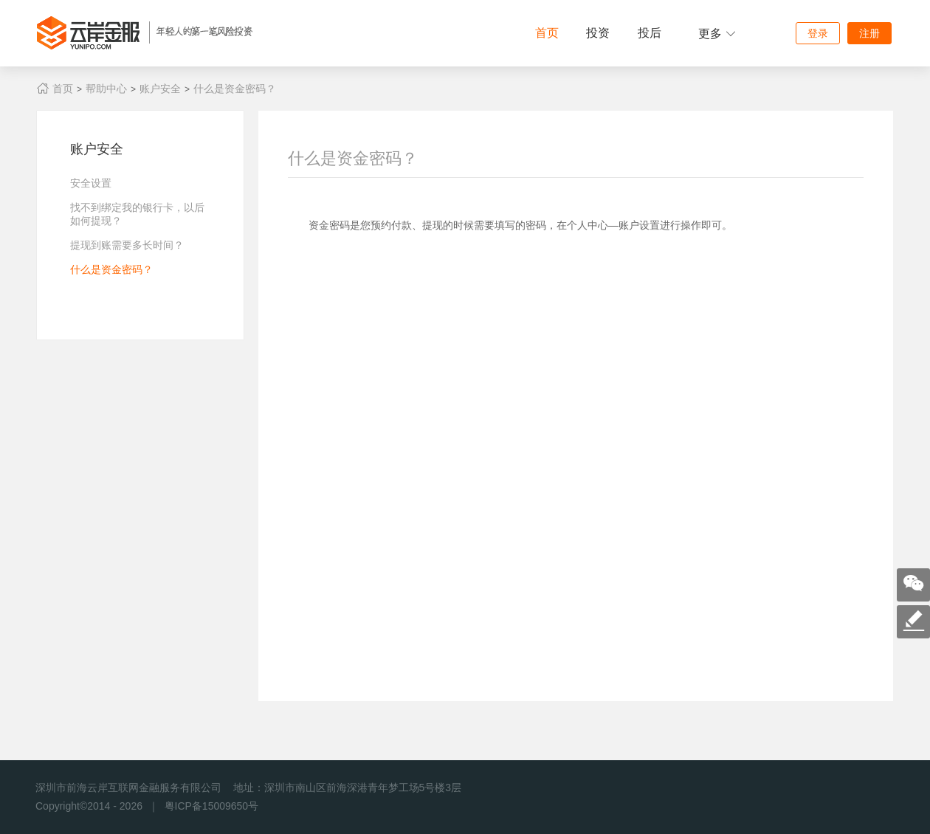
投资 (598, 33)
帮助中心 (106, 88)
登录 (817, 33)
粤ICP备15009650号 (212, 806)
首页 (547, 33)
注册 (869, 33)
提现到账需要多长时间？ (127, 245)
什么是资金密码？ (234, 88)
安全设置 (90, 183)
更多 (717, 33)
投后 (649, 33)
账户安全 (160, 88)
